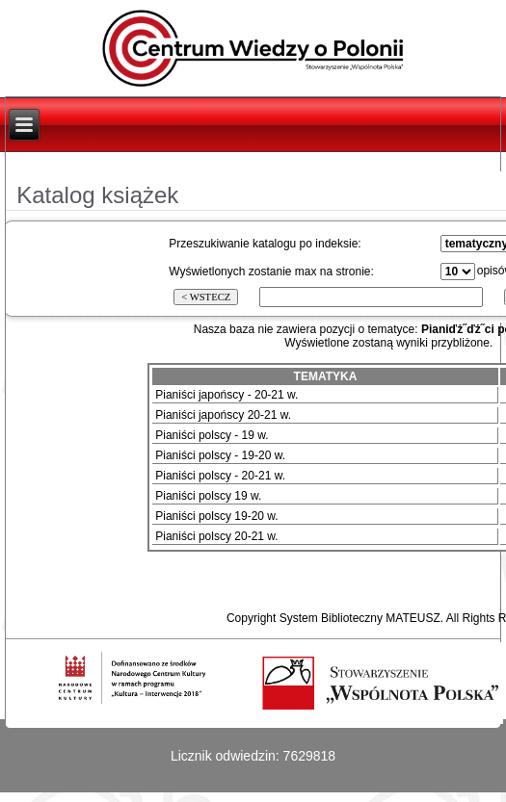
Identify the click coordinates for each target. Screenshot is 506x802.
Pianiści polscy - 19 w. (211, 435)
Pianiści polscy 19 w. (208, 496)
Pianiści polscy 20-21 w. (216, 536)
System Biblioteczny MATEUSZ (360, 618)
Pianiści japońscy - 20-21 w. (226, 394)
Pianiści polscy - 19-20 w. (220, 455)
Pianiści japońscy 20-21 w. (223, 415)
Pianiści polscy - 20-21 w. (220, 475)
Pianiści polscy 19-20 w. (216, 516)
